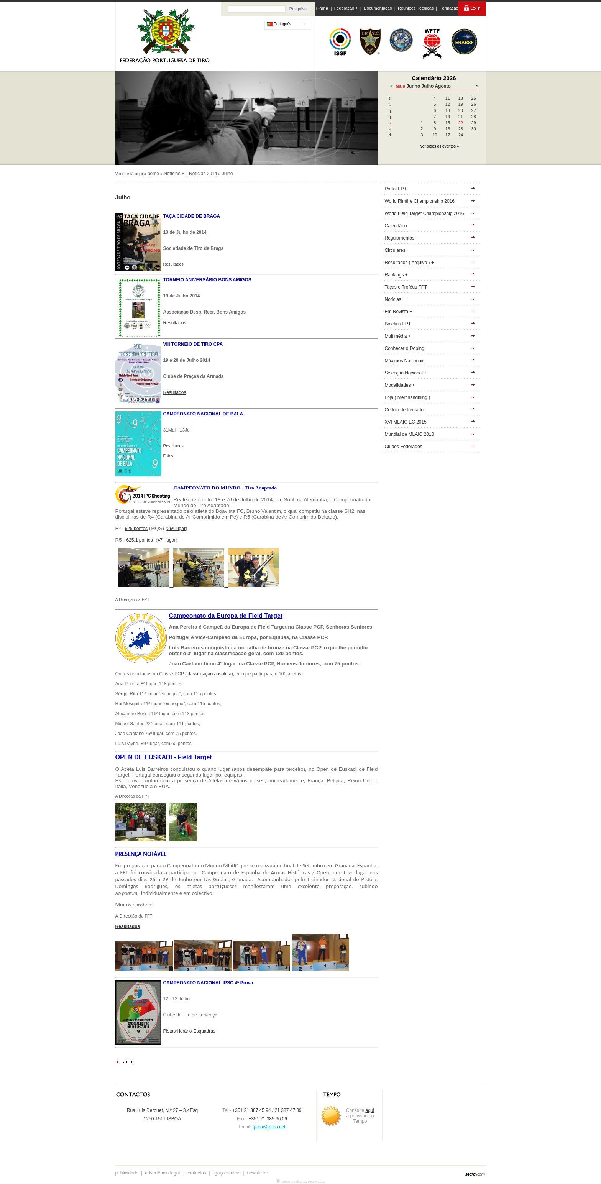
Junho (413, 86)
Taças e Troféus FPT (406, 287)
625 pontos (136, 528)
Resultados (174, 322)
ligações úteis (227, 1173)
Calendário (396, 225)
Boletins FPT (398, 324)
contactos (196, 1173)
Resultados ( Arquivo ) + (409, 262)
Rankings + (396, 275)
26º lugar (176, 528)
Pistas (169, 1031)
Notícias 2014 (203, 173)
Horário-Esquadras (196, 1031)
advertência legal (162, 1173)
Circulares (395, 250)
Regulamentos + (402, 238)
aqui (370, 1110)
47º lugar (167, 540)
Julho (427, 86)
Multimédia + (398, 336)
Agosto (442, 86)
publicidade (127, 1173)
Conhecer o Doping (404, 348)
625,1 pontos (139, 540)
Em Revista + (398, 311)
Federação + (346, 8)
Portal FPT (396, 189)
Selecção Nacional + (406, 373)
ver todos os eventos (438, 146)
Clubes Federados (403, 446)
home (153, 173)
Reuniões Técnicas (416, 8)
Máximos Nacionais (405, 360)
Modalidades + (400, 385)
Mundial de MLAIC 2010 (409, 434)
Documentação (378, 8)
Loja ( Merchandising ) (407, 397)
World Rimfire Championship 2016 (420, 201)
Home (322, 8)
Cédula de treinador (405, 409)
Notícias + (174, 173)
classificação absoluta (209, 674)
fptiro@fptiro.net (269, 1127)
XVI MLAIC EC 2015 (406, 422)
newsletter (257, 1173)
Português (279, 24)
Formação (448, 8)
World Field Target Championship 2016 (424, 213)
